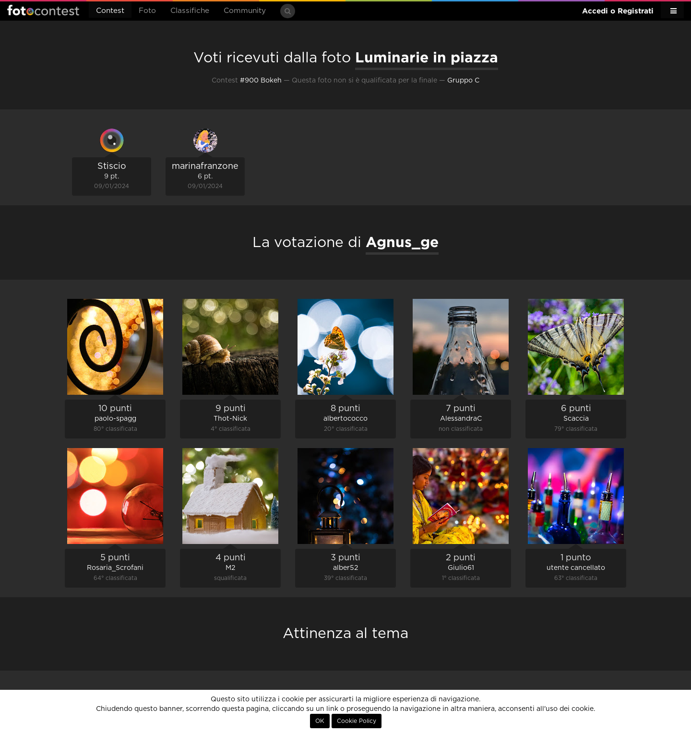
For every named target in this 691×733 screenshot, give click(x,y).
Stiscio (111, 166)
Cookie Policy (356, 721)
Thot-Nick (230, 418)
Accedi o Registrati (618, 11)
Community (245, 10)
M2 (230, 568)
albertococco (345, 418)
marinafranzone (205, 166)
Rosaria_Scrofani (115, 568)
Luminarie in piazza (426, 57)
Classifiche (189, 10)
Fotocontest (43, 10)
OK (319, 721)
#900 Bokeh (261, 80)
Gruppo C (463, 80)
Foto (147, 10)
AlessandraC (461, 418)
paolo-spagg (115, 418)
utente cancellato (576, 568)
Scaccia (576, 418)
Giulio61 (461, 568)
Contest (110, 10)
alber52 (345, 568)
